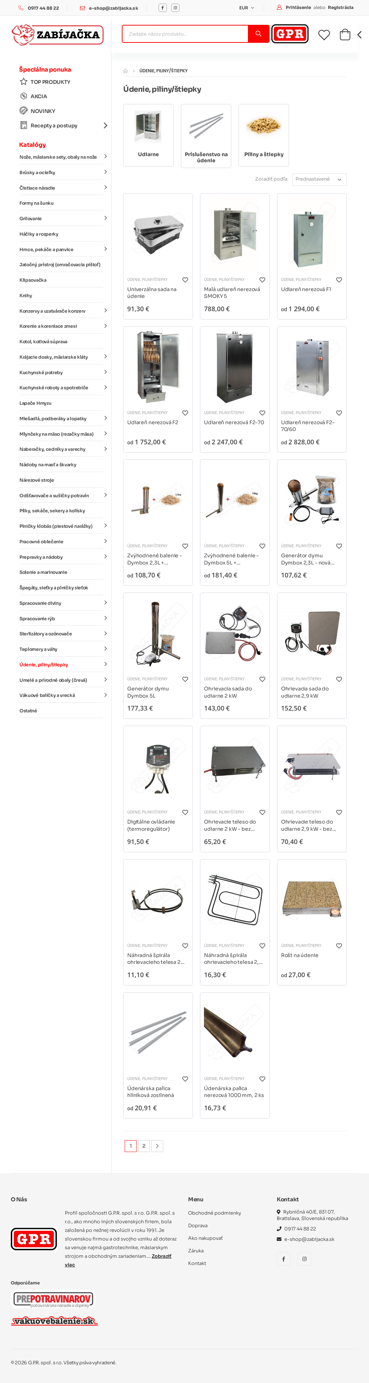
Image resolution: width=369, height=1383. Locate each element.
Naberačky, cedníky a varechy (61, 449)
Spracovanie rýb (61, 618)
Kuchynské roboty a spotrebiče (61, 387)
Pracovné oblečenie (61, 541)
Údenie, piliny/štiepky (61, 664)
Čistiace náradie (61, 187)
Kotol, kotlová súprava (43, 342)
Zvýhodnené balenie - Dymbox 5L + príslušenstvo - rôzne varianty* (231, 559)
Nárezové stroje (36, 480)
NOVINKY (37, 111)
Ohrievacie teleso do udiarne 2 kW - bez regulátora (230, 826)
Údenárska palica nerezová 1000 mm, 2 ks (234, 1092)
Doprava (198, 1226)
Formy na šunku (36, 203)
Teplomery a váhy (61, 649)
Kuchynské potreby (61, 372)
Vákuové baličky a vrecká (61, 695)
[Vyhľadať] (258, 34)
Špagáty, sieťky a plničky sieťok (53, 588)
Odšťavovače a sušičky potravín (61, 495)
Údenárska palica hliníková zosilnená (150, 1092)
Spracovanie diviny (61, 603)
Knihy (25, 296)
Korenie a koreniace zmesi (61, 326)
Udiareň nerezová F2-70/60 (308, 426)
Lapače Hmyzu (35, 403)
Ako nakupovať (205, 1238)
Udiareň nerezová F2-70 (234, 422)
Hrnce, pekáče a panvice (61, 249)
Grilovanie (61, 218)
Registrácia (341, 7)
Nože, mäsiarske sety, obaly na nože (61, 157)
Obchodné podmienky (214, 1213)
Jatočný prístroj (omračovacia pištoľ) (59, 265)
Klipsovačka (32, 280)
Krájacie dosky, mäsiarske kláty (61, 357)
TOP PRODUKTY (44, 82)
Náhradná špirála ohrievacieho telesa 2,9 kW (233, 959)
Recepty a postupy (61, 125)
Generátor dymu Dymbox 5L (148, 692)
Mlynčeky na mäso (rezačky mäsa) (61, 433)
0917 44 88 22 (43, 8)
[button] (345, 36)
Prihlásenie (299, 7)
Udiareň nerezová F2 (152, 422)
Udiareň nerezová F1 (306, 289)
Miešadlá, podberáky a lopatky (61, 418)
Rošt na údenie (300, 955)
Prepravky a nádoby (61, 556)
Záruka (196, 1251)
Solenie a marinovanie (43, 572)
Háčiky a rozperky (38, 234)
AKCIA (33, 96)
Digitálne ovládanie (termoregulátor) (151, 825)
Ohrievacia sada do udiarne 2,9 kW (305, 692)
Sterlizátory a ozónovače (61, 633)
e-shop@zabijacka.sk (113, 8)
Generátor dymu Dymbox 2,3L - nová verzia (305, 559)
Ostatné (28, 711)
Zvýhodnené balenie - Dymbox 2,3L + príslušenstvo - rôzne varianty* (154, 559)
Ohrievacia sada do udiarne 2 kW (228, 692)
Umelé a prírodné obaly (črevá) (61, 679)
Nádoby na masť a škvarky (47, 465)
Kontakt (197, 1263)
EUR (244, 7)
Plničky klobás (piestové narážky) (61, 526)
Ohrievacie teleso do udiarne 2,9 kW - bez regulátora (307, 826)
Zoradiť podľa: (271, 179)
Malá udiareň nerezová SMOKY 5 (232, 293)
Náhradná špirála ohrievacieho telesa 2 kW (154, 959)
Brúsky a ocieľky (61, 172)
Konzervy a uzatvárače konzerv (61, 310)
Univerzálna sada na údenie (152, 293)
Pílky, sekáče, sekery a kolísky (52, 511)
